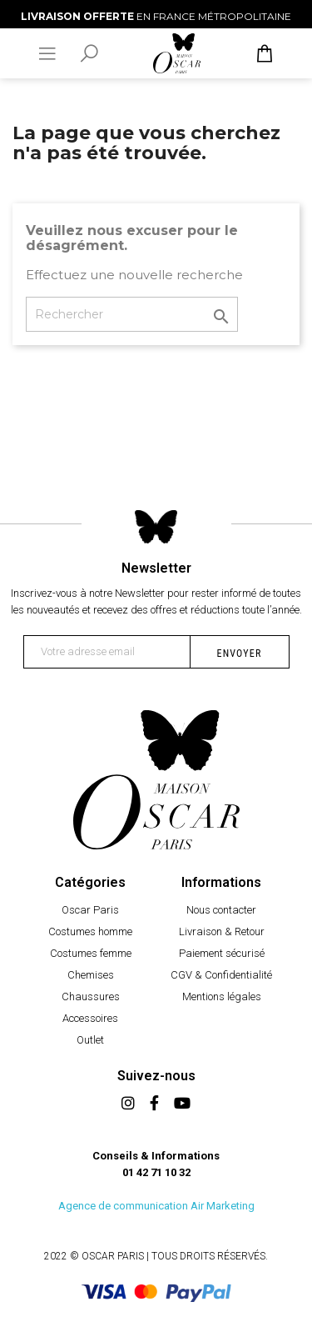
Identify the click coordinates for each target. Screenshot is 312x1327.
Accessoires (90, 1018)
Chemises (90, 975)
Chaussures (91, 996)
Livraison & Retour (222, 931)
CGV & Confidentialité (221, 975)
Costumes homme (90, 931)
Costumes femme (90, 953)
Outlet (90, 1040)
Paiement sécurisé (222, 953)
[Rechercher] (132, 314)
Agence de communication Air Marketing (156, 1205)
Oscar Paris (90, 910)
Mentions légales (221, 996)
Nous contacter (221, 910)
